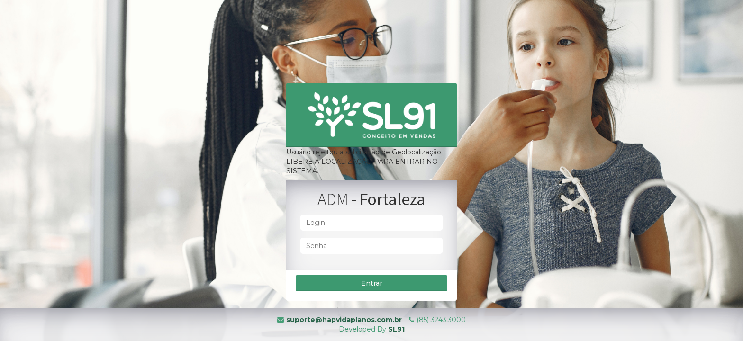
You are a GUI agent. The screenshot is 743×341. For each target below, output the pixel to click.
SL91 (396, 329)
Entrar (371, 283)
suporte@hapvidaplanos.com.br (344, 319)
